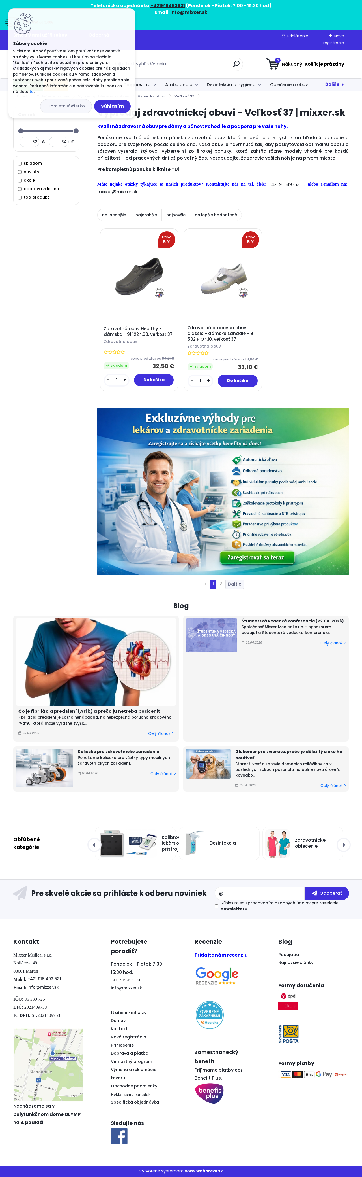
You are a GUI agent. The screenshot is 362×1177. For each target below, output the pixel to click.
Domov (118, 1021)
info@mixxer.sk (43, 987)
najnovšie (176, 215)
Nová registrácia (128, 1037)
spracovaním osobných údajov (278, 903)
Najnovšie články (295, 963)
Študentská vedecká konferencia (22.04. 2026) (293, 621)
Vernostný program (131, 1061)
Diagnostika (137, 85)
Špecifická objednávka (135, 1102)
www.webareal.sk (204, 1171)
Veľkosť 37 (184, 96)
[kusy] (116, 380)
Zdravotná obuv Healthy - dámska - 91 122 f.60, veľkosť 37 (138, 331)
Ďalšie (332, 84)
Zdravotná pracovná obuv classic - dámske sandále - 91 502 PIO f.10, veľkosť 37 (221, 333)
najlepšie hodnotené (216, 215)
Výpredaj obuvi (151, 96)
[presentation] (94, 845)
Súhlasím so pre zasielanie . (280, 906)
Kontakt (119, 1029)
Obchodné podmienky (134, 1086)
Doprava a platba (129, 1053)
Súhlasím (112, 106)
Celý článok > (161, 733)
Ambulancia (179, 85)
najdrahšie (146, 215)
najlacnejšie (114, 215)
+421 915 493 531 (44, 979)
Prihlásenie (297, 36)
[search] (236, 66)
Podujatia (288, 954)
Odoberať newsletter (113, 893)
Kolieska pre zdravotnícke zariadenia (118, 752)
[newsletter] (327, 893)
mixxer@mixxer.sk (117, 191)
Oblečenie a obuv (289, 85)
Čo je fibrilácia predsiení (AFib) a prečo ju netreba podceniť (89, 711)
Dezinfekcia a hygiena (231, 85)
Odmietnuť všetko (66, 106)
